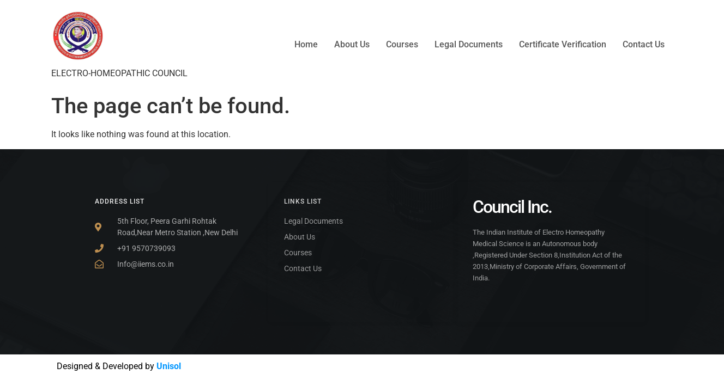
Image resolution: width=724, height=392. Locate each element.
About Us (352, 44)
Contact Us (644, 44)
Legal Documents (469, 44)
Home (306, 44)
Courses (402, 44)
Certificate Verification (562, 44)
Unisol (168, 366)
